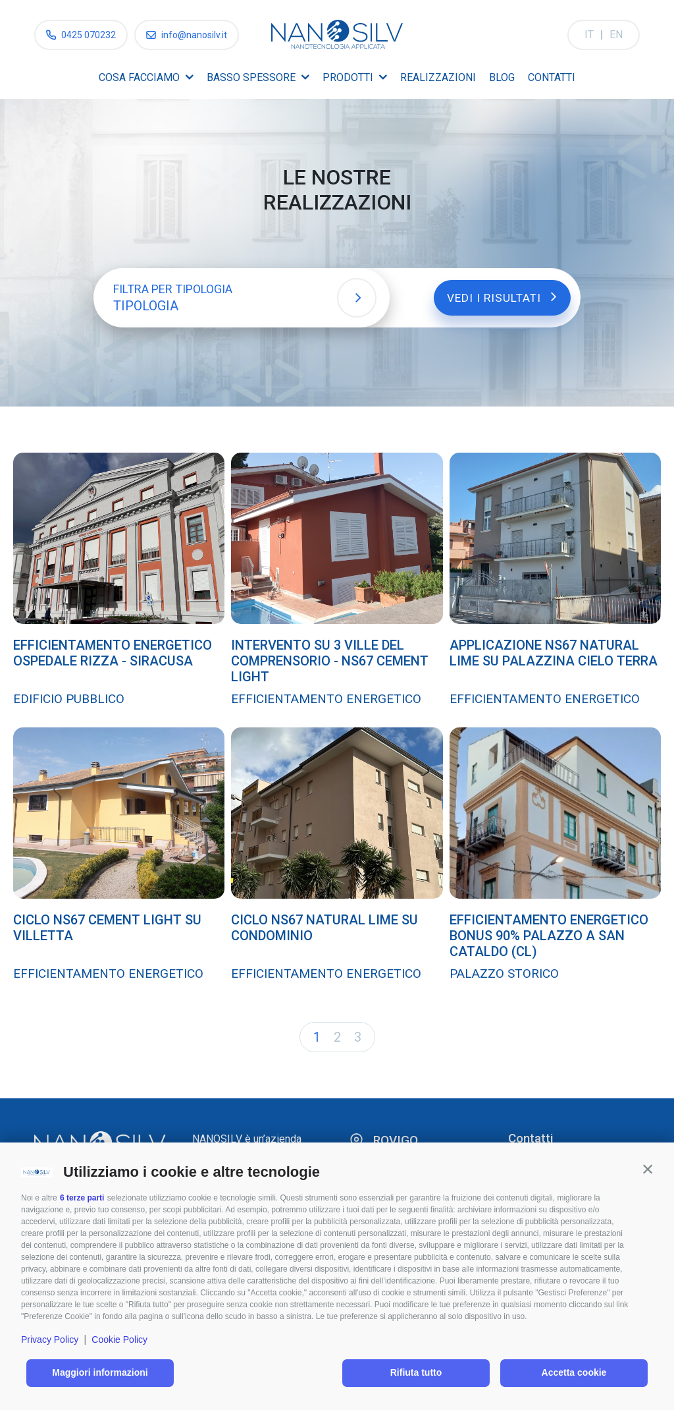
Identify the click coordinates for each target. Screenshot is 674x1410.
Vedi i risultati (496, 296)
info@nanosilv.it (194, 35)
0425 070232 (88, 35)
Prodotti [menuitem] (348, 77)
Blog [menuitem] (502, 77)
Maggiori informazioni (99, 1372)
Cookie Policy (119, 1339)
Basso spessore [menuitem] (251, 77)
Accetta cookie (574, 1372)
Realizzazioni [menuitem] (438, 77)
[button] (647, 1169)
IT (589, 34)
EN (616, 34)
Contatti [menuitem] (551, 77)
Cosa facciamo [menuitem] (139, 77)
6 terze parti (82, 1197)
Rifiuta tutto (416, 1372)
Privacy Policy (49, 1339)
